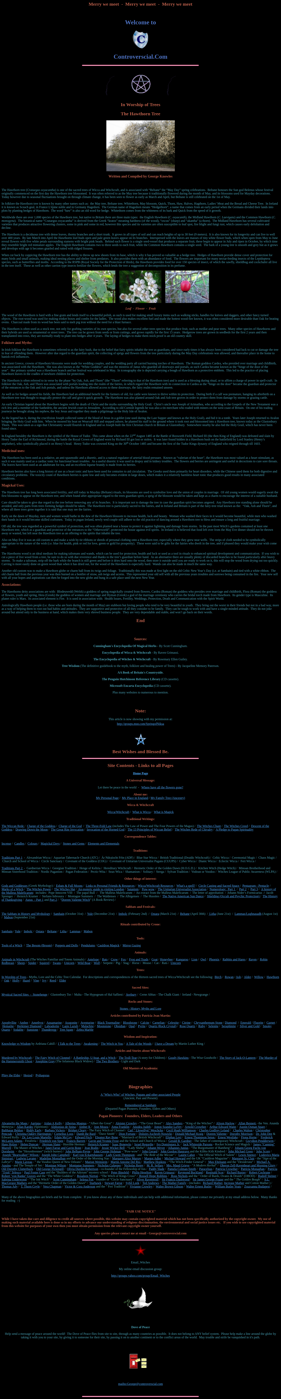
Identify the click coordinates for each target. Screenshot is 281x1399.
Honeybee (166, 959)
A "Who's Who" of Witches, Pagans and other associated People (140, 1094)
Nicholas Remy (133, 1165)
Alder (247, 977)
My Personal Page (107, 798)
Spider (32, 963)
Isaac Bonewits (121, 1144)
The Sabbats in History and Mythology (26, 913)
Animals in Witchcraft (15, 959)
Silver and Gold (250, 1026)
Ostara (155, 913)
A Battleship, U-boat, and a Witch (94, 1057)
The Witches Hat (64, 889)
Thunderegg (48, 1029)
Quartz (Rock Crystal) (162, 1026)
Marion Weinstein (96, 1162)
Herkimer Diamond (29, 1026)
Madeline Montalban (52, 1158)
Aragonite (71, 1022)
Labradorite (51, 1026)
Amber (24, 1022)
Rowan (229, 977)
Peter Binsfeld (120, 1172)
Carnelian (158, 1022)
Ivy (44, 980)
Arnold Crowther (195, 1126)
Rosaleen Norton (87, 1176)
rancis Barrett (76, 1140)
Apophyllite (9, 1022)
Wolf (97, 963)
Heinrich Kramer (98, 1144)
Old (17, 1169)
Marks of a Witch (12, 889)
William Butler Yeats (228, 1186)
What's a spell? (185, 885)
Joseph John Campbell (56, 1155)
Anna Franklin (120, 1126)
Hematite (8, 1026)
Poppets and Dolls (66, 945)
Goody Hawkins (178, 1057)
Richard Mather (212, 1183)
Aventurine (87, 1022)
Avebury (131, 994)
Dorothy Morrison (241, 1133)
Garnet (271, 1022)
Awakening (91, 1043)
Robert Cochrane (259, 1172)
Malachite (87, 1026)
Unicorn (69, 963)
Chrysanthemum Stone (208, 1022)
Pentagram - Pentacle (255, 885)
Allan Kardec (25, 1126)
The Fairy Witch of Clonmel (52, 1057)
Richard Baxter (236, 1172)
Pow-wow (148, 889)
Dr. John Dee (264, 1133)
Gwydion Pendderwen (260, 1140)
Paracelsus (206, 1169)
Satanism (133, 889)
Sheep (21, 963)
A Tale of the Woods (138, 1043)
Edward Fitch (83, 1137)
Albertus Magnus (76, 1123)
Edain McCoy (63, 1137)
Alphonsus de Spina (63, 1126)
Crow (114, 959)
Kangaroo (182, 959)
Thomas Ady (10, 1186)
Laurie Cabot (187, 1155)
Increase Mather (234, 1183)
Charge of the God (70, 826)
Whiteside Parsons (201, 1144)
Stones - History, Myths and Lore (140, 1008)
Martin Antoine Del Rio (126, 1162)
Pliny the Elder (11, 1075)
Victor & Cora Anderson (80, 1186)
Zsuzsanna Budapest (257, 1186)
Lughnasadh (253, 913)
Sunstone (32, 1029)
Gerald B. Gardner (180, 1140)
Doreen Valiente (216, 1133)
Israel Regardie (143, 1144)
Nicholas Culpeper (109, 1165)
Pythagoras (42, 1075)
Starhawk (95, 1183)
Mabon (8, 917)
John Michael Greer (240, 1151)
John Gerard (149, 1151)
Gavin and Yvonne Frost (103, 1140)
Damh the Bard (86, 1133)
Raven (253, 959)
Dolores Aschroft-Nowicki (155, 1133)
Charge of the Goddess (41, 826)
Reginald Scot (214, 1172)
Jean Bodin (91, 1148)
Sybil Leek (132, 1183)
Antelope (93, 959)
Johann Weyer (156, 1148)
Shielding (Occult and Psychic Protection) (233, 896)
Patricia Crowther (227, 1169)
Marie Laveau (23, 1162)
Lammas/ (240, 913)
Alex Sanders (174, 1123)
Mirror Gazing (132, 945)
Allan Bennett (247, 1123)
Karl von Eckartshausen (88, 1155)
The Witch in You (112, 1043)
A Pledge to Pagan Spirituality (234, 829)
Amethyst (37, 1022)
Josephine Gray (45, 1061)
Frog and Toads (138, 959)
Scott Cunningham (64, 1179)
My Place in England (135, 798)
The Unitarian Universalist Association (182, 889)
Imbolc (122, 913)
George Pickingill (53, 1169)
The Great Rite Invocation (67, 829)
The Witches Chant (209, 826)
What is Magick (164, 812)
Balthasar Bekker (12, 1130)
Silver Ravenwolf (147, 1179)
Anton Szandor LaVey (168, 1126)
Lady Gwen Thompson (120, 1155)
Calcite (144, 1022)
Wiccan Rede (16, 826)
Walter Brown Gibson (169, 1186)
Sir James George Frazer (208, 1179)
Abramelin (15, 1123)
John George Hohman (107, 1151)
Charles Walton (242, 1130)
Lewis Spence (247, 1155)
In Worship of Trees (14, 977)
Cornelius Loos (63, 1133)
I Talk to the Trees (69, 1043)
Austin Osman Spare (252, 1126)
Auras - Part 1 (34, 899)
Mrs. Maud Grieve (177, 1165)
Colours (32, 843)
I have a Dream (164, 1043)
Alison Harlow (225, 1123)
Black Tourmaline (108, 1022)
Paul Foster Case (34, 1172)
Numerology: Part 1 (223, 889)
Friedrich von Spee (51, 1140)
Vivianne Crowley (141, 1186)
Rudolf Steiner (267, 1176)
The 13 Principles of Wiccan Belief (150, 829)
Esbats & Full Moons (69, 885)
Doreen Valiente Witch (75, 899)
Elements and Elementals (103, 843)
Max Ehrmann (217, 1162)
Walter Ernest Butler (199, 1186)
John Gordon (175, 1151)
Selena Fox (87, 1179)
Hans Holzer (9, 1144)
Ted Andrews (150, 1183)
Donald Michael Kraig (189, 1133)
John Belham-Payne (77, 1151)
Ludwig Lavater (26, 1158)
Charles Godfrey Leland (214, 1130)
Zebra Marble (85, 1029)
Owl (203, 959)
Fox (123, 959)
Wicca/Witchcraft (118, 812)
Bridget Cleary (77, 1130)
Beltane (185, 913)
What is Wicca (141, 812)
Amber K (85, 1126)
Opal (132, 1026)
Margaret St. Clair (243, 1158)
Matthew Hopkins (155, 1162)
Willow (258, 977)
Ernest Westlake (228, 1137)
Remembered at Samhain (140, 1105)
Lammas (75, 931)
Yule (90, 913)
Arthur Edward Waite (222, 1126)
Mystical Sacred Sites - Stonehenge (24, 994)
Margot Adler (152, 1158)
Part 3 (254, 889)
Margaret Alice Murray (126, 1158)
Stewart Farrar (113, 1183)
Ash (238, 977)
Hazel (26, 980)
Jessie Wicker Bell (113, 1148)
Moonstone (104, 1026)
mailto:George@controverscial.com (140, 1384)
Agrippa (35, 1123)
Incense (6, 843)
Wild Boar (83, 963)
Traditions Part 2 (12, 868)
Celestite (173, 1022)
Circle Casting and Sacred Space (219, 885)
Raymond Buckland (190, 1172)
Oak (6, 980)
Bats (105, 959)
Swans (57, 963)
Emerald (245, 1022)
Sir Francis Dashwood (175, 1179)
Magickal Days (50, 843)
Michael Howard (174, 1158)
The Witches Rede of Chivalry (194, 829)
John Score (263, 1151)
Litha (212, 913)
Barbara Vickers (55, 1130)
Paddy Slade (157, 1169)
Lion (194, 959)
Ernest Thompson (200, 1137)
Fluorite (258, 1022)
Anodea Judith (142, 1126)
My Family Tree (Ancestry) (168, 798)
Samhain (58, 913)
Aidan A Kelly (53, 1123)
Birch (218, 977)
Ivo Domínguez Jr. (168, 1144)
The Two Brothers (107, 1061)
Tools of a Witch (12, 945)
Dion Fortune (127, 1133)
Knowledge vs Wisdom (16, 1043)
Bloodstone (130, 1022)
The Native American (176, 896)
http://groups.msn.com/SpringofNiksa (140, 723)
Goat (155, 959)
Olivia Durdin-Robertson (82, 1169)
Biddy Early (34, 1130)
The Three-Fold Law (99, 826)
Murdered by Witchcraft (17, 1057)
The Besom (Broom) (39, 945)
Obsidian (119, 1026)
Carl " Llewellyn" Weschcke (145, 1130)
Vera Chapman (52, 1186)
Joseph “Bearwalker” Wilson (20, 1155)
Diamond (231, 1022)
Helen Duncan (29, 1144)
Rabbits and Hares (234, 959)
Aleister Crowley (126, 1123)
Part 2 (242, 889)
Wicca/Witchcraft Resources (155, 885)
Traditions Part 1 (12, 857)
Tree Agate (66, 1029)
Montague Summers (81, 1165)
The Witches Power (39, 889)
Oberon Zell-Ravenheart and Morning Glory (247, 1165)
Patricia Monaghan (252, 1169)
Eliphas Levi (173, 1137)
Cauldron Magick (108, 945)
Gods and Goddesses (15, 885)
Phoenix (214, 959)
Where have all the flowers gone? (162, 787)
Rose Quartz (187, 1026)
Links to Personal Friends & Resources (110, 885)
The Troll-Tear (128, 1057)
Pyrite (141, 1026)
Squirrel (44, 963)
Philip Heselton (141, 1172)
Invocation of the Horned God (105, 829)
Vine (36, 980)
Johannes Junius (178, 1148)
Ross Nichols (179, 1176)
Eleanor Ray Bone (106, 1137)
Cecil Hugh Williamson (181, 1130)
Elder (62, 980)
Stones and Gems (73, 843)
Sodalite (18, 1029)
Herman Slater (51, 1144)
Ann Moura (101, 1126)
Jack (186, 1144)
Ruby (201, 1026)
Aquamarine (54, 1022)
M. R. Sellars (155, 1165)
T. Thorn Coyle (30, 1186)
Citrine (186, 1022)
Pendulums (88, 945)
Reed (53, 980)
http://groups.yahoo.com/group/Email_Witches (140, 1275)
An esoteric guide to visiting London (100, 889)
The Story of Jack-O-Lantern (237, 1057)
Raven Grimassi (165, 1172)
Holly (16, 980)
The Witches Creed (236, 826)
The (4, 826)
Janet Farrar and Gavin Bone (63, 1148)
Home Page (140, 773)
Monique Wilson (55, 1165)
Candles (19, 843)
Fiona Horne (249, 1137)
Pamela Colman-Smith (182, 1169)
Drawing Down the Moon (32, 829)
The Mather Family (174, 1183)
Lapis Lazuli (70, 1026)
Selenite (213, 1026)
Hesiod (27, 1075)
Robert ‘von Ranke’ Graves (19, 1176)
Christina (33, 1133)
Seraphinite (228, 1026)
